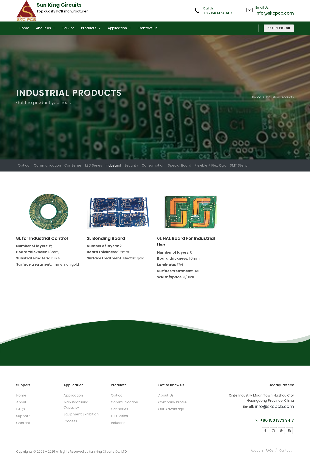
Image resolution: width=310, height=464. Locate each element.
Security (131, 165)
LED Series (93, 165)
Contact (23, 422)
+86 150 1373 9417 (217, 13)
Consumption (153, 165)
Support (23, 415)
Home (256, 97)
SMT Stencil (239, 165)
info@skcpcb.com (275, 13)
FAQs (20, 409)
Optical (24, 165)
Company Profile (172, 402)
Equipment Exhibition (81, 414)
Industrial (113, 165)
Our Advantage (171, 409)
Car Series (73, 165)
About (21, 402)
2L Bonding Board (106, 238)
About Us (166, 395)
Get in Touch (278, 28)
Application (73, 395)
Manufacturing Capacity (76, 405)
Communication (47, 165)
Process (70, 421)
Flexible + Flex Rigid (210, 165)
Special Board (179, 165)
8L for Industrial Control (42, 238)
